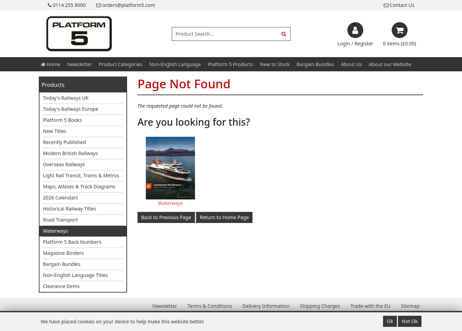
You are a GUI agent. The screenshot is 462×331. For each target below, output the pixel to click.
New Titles (54, 131)
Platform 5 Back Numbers (72, 242)
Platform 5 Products (230, 64)
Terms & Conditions (209, 306)
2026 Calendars (60, 197)
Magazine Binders (63, 253)
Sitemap (410, 306)
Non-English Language (175, 64)
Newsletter (79, 64)
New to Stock (275, 64)
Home (50, 64)
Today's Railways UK (66, 98)
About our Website (390, 64)
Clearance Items (61, 286)
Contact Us (399, 5)
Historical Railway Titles (69, 208)
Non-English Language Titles (75, 275)
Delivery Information (266, 306)
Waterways (55, 230)
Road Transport (60, 219)
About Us (351, 64)
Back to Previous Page (166, 217)
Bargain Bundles (315, 64)
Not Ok (410, 321)
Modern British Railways (70, 153)
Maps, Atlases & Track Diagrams (79, 186)
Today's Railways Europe (70, 109)
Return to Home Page (224, 217)
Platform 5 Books (62, 120)
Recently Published (64, 142)
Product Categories (120, 64)
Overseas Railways (64, 164)
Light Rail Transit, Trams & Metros (81, 175)
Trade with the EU (370, 306)
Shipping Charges (320, 306)
